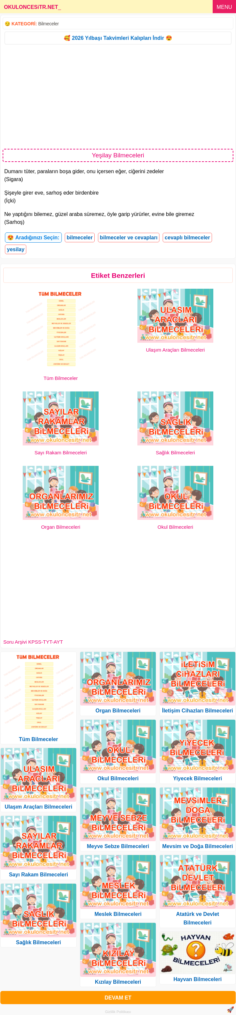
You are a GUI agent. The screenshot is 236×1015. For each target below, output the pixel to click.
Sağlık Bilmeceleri (175, 452)
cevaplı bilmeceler (187, 237)
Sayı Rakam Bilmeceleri (61, 452)
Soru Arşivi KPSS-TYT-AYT (33, 642)
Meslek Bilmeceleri (117, 914)
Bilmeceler (48, 23)
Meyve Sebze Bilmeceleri (118, 846)
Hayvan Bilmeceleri (198, 979)
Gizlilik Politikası (118, 1012)
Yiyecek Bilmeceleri (197, 778)
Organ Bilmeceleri (60, 527)
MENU (224, 7)
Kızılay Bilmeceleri (118, 982)
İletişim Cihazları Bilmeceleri (197, 710)
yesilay (15, 249)
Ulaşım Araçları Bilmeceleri (175, 350)
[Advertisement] (118, 96)
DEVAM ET (118, 998)
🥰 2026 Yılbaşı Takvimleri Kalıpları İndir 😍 (118, 38)
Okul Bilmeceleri (175, 527)
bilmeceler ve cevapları (128, 237)
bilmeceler (80, 237)
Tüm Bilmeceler (60, 378)
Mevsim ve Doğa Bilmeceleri (197, 846)
